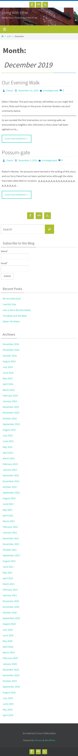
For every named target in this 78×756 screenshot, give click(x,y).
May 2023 (7, 447)
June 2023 (8, 441)
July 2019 (8, 698)
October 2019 (10, 681)
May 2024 (7, 378)
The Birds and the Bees (15, 315)
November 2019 (11, 675)
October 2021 (10, 549)
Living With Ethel (15, 12)
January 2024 (10, 401)
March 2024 (9, 389)
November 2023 (11, 412)
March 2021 (9, 584)
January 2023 (10, 469)
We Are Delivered (12, 298)
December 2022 (11, 475)
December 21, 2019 (28, 90)
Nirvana (38, 740)
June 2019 (8, 703)
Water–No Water (11, 321)
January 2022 (10, 532)
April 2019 (8, 715)
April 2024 (8, 384)
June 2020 (8, 635)
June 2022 (8, 504)
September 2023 (11, 424)
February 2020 (10, 658)
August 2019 (9, 692)
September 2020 (11, 618)
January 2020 (10, 664)
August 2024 (9, 361)
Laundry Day (9, 304)
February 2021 (10, 589)
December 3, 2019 (27, 160)
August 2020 (9, 623)
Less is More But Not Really (17, 310)
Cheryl (9, 90)
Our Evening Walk (21, 82)
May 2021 (7, 572)
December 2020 (11, 601)
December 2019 (11, 669)
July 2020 (8, 629)
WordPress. (50, 740)
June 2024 (8, 372)
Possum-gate (16, 152)
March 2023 (9, 458)
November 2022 (11, 481)
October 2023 (10, 418)
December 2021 (11, 538)
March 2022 (9, 521)
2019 (9, 36)
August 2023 (9, 429)
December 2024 (11, 344)
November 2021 (11, 544)
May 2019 (7, 709)
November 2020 (11, 606)
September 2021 (11, 555)
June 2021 (8, 566)
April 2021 (8, 578)
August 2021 (9, 561)
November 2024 (11, 349)
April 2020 (8, 646)
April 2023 (8, 452)
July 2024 (8, 367)
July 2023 (8, 435)
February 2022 (10, 526)
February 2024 (10, 395)
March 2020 (9, 652)
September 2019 (11, 686)
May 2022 (7, 509)
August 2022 (9, 498)
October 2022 (10, 487)
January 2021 (10, 595)
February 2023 (10, 464)
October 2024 (10, 355)
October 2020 (10, 612)
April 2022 (8, 515)
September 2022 (11, 492)
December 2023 (11, 407)
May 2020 (7, 641)
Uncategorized (50, 90)
